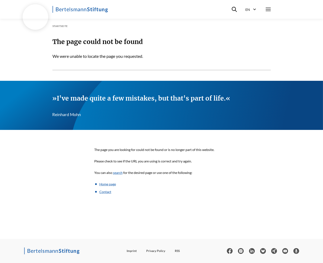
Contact (105, 192)
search (118, 173)
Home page (107, 184)
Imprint (132, 251)
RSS (177, 251)
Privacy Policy (155, 251)
